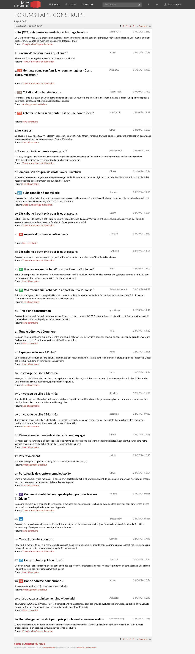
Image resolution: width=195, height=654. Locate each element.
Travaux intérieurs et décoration (38, 62)
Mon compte (172, 4)
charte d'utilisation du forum (30, 644)
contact (87, 4)
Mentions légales (49, 647)
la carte (70, 4)
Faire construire (30, 122)
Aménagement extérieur (34, 104)
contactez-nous (91, 647)
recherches (80, 647)
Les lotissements (30, 142)
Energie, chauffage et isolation (37, 44)
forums (54, 4)
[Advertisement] (172, 65)
